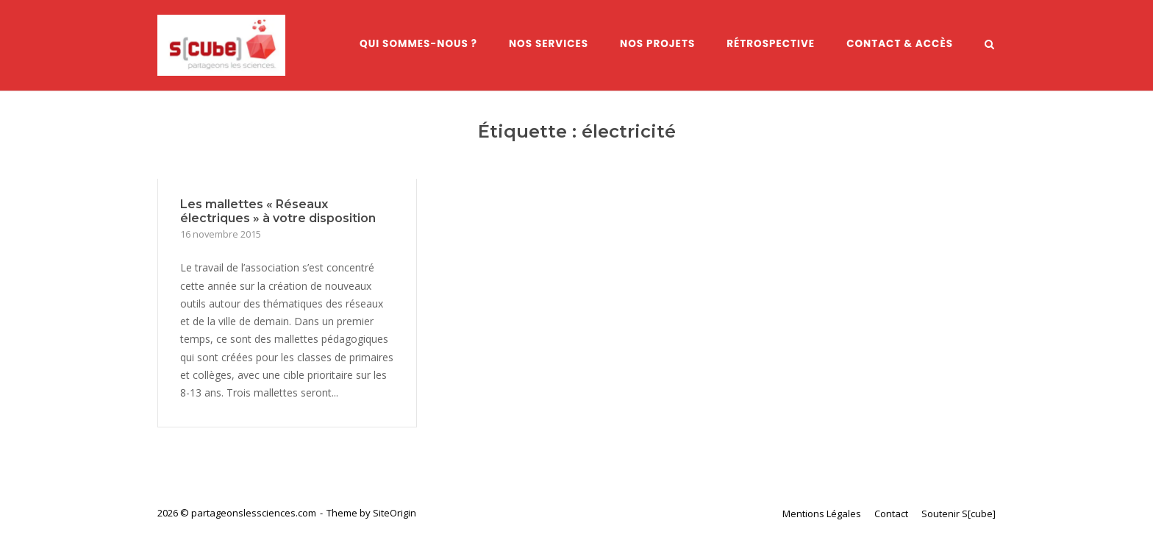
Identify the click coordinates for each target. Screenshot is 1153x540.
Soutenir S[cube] (958, 513)
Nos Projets (657, 44)
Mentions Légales (821, 513)
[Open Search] (989, 45)
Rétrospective (771, 44)
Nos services (548, 44)
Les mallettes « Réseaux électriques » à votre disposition (278, 211)
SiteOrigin (394, 512)
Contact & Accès (899, 44)
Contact (891, 513)
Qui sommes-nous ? (418, 44)
